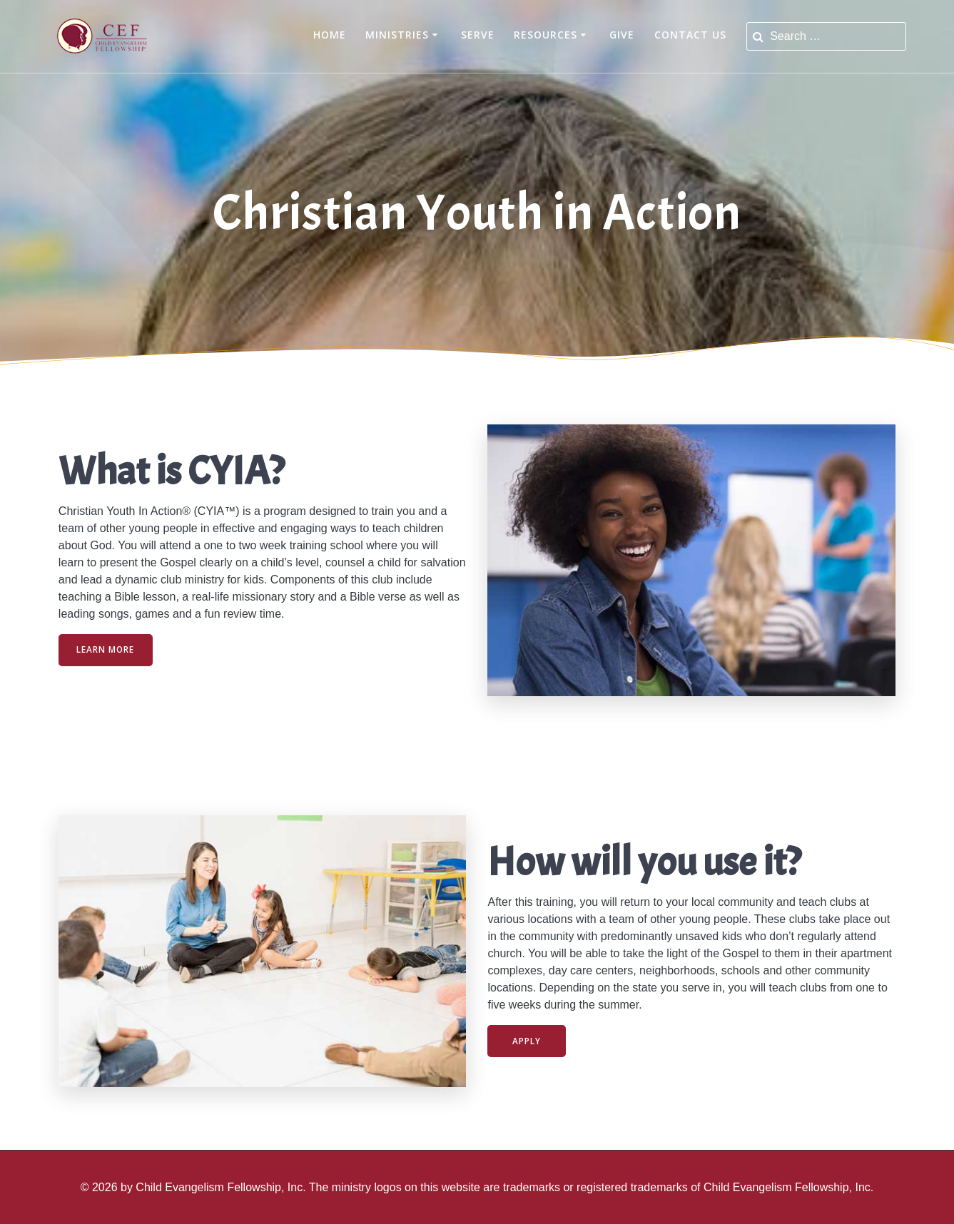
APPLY (527, 1040)
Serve (477, 34)
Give (621, 34)
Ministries (397, 34)
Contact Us (690, 34)
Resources (545, 34)
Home (329, 34)
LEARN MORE (106, 649)
